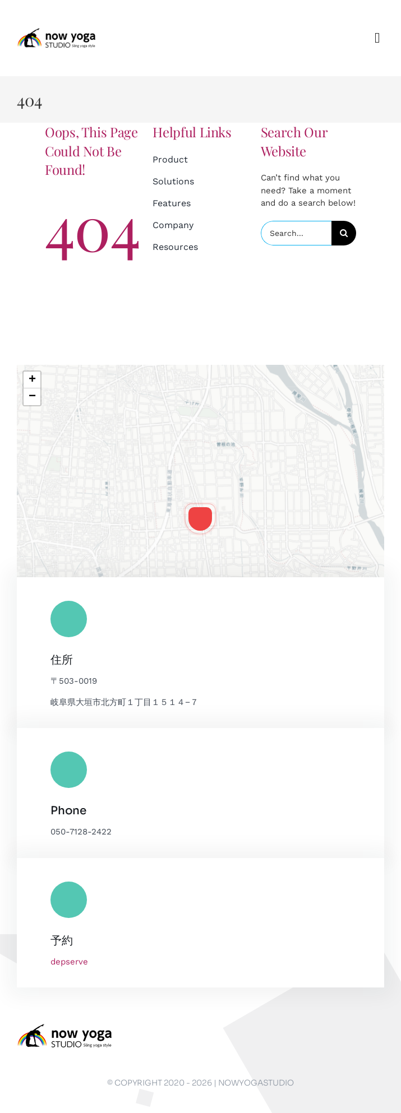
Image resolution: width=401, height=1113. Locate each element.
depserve (69, 962)
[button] (200, 519)
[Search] (343, 233)
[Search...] (296, 233)
